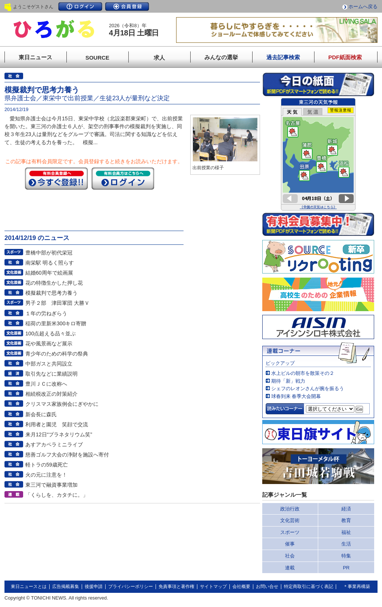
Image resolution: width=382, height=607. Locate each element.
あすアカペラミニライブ (54, 445)
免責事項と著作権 (176, 586)
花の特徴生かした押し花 (54, 283)
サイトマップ (213, 586)
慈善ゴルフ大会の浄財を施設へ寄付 (67, 455)
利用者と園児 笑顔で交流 (56, 424)
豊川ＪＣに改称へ (46, 384)
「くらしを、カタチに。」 (56, 495)
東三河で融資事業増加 (51, 485)
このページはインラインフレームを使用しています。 (318, 154)
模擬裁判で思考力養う (51, 293)
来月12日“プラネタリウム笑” (58, 434)
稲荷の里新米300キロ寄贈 (56, 323)
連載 (290, 567)
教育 (346, 520)
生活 (346, 544)
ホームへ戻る (363, 6)
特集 (346, 556)
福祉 (346, 532)
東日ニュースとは (29, 586)
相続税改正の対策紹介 (51, 394)
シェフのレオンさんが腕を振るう (307, 388)
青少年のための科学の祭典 (56, 354)
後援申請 (94, 586)
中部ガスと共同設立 (48, 364)
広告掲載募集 (65, 586)
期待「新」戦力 (288, 381)
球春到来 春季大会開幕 (296, 396)
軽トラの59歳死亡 (46, 465)
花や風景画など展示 (48, 344)
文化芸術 (290, 520)
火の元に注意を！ (46, 475)
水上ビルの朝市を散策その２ (302, 373)
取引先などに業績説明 (51, 374)
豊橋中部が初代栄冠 (48, 253)
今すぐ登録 (56, 178)
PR (346, 567)
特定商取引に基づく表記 (308, 586)
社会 (290, 556)
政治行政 (290, 509)
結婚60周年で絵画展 (49, 273)
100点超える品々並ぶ (50, 333)
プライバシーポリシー (130, 586)
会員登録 (127, 6)
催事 (290, 544)
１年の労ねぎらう (46, 313)
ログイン (80, 6)
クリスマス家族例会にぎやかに (61, 404)
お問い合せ (267, 586)
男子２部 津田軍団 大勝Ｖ (57, 303)
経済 (346, 509)
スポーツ (290, 532)
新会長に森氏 (41, 414)
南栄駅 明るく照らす (49, 263)
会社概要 (241, 586)
